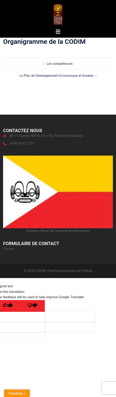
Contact (9, 249)
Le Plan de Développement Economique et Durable (56, 76)
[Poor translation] (32, 306)
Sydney (87, 271)
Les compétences (60, 64)
